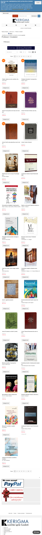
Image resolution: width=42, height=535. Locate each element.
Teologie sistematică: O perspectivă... (29, 79)
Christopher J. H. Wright (26, 239)
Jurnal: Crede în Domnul (26, 142)
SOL (4, 534)
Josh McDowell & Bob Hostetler (28, 365)
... (26, 56)
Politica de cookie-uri (8, 531)
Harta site (10, 513)
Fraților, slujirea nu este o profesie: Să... (10, 79)
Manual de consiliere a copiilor (8, 426)
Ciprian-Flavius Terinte (26, 428)
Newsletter (15, 15)
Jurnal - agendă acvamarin (7, 299)
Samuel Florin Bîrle (6, 239)
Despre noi (6, 527)
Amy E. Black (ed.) (6, 364)
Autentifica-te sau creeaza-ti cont (8, 35)
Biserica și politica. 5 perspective (9, 363)
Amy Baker (4, 427)
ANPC (5, 532)
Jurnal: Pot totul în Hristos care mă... (29, 110)
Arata (21, 52)
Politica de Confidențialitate (18, 9)
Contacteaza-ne (29, 513)
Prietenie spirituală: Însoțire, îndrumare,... (30, 394)
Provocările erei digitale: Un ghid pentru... (11, 205)
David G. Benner (24, 395)
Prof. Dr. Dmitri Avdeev (7, 395)
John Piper (4, 80)
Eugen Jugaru (24, 80)
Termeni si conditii (7, 529)
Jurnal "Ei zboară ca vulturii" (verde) (9, 331)
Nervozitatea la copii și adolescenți (9, 394)
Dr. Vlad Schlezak (6, 460)
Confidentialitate (7, 530)
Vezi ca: (30, 52)
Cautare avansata (21, 513)
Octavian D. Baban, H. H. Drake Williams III (30, 271)
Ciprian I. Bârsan (24, 206)
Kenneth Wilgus (5, 176)
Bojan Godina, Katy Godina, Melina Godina (11, 206)
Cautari (15, 513)
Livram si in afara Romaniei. (25, 28)
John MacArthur (5, 271)
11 (28, 56)
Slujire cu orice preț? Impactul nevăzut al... (30, 205)
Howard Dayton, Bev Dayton (27, 302)
